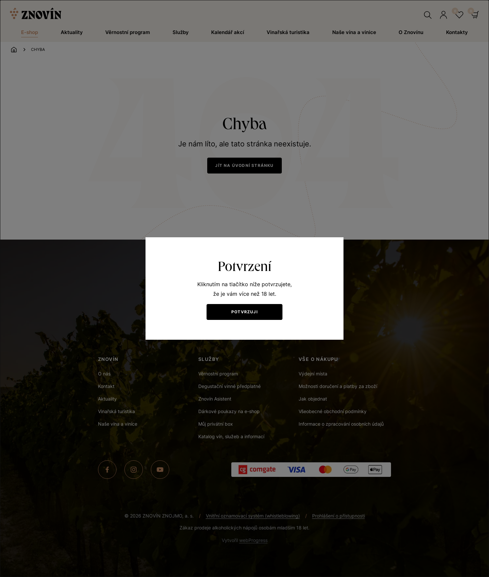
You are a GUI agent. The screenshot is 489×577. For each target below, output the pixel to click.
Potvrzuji (244, 311)
